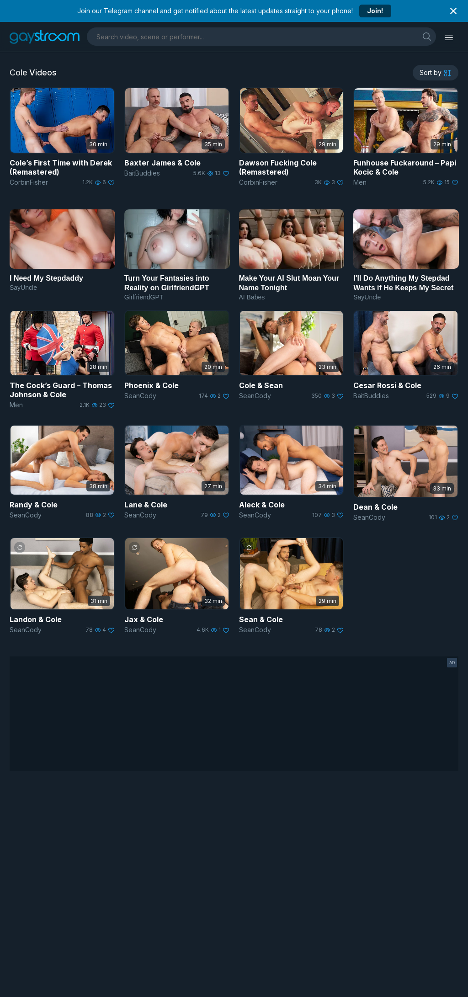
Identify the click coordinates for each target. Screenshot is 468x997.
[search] (427, 36)
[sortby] (435, 72)
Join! (375, 11)
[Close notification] (453, 10)
